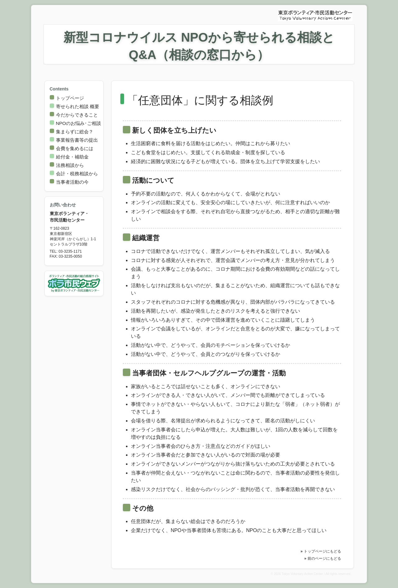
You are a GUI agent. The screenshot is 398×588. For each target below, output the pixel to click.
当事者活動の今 (72, 182)
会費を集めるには (74, 148)
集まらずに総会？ (74, 131)
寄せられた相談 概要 (77, 106)
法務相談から (70, 165)
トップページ (70, 98)
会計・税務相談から (77, 173)
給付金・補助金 (72, 156)
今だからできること (77, 114)
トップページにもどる (322, 551)
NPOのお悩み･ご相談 (78, 123)
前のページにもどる (324, 558)
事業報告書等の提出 (77, 140)
